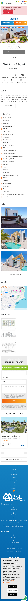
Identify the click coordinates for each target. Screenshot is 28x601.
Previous (1, 34)
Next (26, 34)
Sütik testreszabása (12, 590)
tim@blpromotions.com (14, 542)
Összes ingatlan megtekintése (14, 459)
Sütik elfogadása (12, 586)
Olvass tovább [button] (8, 105)
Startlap (14, 469)
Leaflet (5, 308)
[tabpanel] (14, 432)
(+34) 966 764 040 (14, 510)
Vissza (14, 57)
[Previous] (2, 453)
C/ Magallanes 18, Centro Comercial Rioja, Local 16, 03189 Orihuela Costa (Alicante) (14, 521)
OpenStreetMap (14, 308)
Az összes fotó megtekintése (14, 52)
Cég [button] (14, 472)
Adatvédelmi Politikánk (18, 395)
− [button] (3, 290)
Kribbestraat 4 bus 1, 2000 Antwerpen (14, 548)
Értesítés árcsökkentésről (8, 22)
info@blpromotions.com (14, 515)
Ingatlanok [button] (14, 474)
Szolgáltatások (14, 480)
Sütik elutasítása (12, 594)
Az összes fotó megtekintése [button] (14, 274)
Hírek (14, 485)
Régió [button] (14, 482)
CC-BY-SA (24, 308)
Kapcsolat (14, 488)
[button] (19, 47)
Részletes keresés (7, 12)
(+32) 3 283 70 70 (14, 537)
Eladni (14, 477)
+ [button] (3, 288)
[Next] (25, 453)
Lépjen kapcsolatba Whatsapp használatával (14, 367)
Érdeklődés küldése (21, 22)
